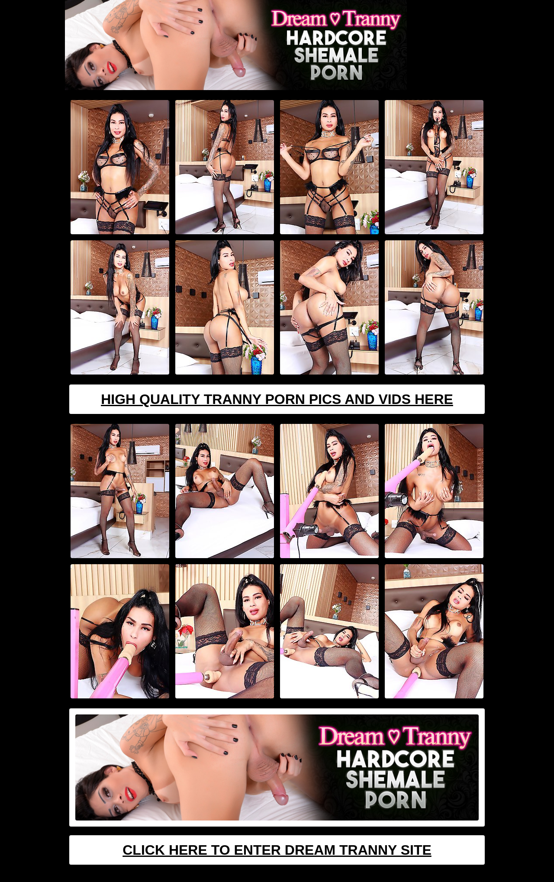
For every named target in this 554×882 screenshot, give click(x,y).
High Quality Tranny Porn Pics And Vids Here (277, 399)
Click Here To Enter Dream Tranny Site (277, 850)
